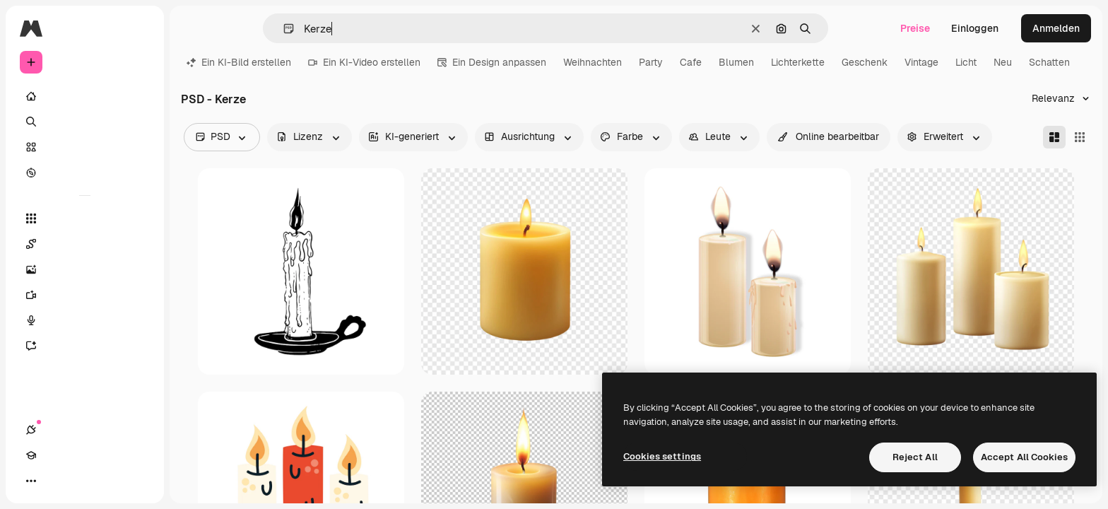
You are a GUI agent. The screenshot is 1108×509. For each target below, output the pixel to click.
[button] (283, 28)
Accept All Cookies (1024, 457)
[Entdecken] (85, 172)
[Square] (1079, 137)
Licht (966, 62)
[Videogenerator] (85, 294)
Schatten (1049, 62)
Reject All (915, 457)
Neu (1003, 62)
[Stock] (85, 147)
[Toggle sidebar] (138, 28)
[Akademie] (56, 480)
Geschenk (865, 62)
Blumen (736, 62)
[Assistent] (85, 345)
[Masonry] (1054, 137)
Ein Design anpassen (491, 62)
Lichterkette (798, 62)
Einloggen (974, 28)
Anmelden (1056, 28)
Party (651, 62)
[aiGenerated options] (413, 137)
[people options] (719, 137)
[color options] (631, 137)
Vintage (921, 62)
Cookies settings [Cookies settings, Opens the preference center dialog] (662, 456)
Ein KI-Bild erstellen (239, 62)
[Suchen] (85, 121)
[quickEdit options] (828, 137)
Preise (915, 28)
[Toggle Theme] (82, 480)
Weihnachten (592, 62)
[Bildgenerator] (85, 269)
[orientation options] (529, 137)
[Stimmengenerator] (85, 320)
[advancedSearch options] (944, 137)
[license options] (309, 137)
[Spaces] (85, 244)
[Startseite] (85, 96)
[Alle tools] (85, 218)
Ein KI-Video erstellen (364, 62)
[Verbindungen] (31, 480)
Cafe (691, 62)
